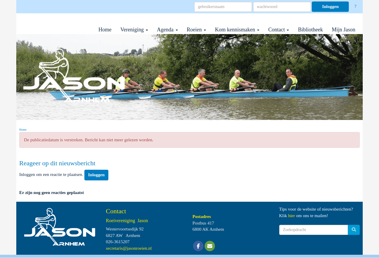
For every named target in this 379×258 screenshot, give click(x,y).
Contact (278, 30)
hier (291, 215)
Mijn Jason (343, 30)
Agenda (167, 30)
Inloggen (330, 6)
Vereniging (134, 30)
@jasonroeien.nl (129, 248)
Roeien (196, 30)
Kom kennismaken (237, 30)
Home (105, 30)
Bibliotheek (310, 30)
